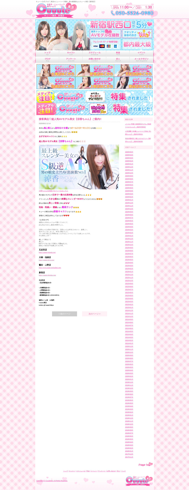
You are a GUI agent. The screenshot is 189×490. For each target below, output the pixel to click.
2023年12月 (129, 239)
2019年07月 (129, 397)
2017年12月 (129, 454)
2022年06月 (129, 292)
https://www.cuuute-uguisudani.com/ (50, 267)
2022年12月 (129, 274)
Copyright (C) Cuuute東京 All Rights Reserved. (52, 481)
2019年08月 (129, 394)
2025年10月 (129, 173)
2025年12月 (129, 167)
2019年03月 (129, 409)
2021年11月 (129, 313)
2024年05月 (129, 224)
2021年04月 (129, 334)
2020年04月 (129, 370)
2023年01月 (129, 271)
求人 (118, 471)
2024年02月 (129, 233)
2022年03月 (129, 301)
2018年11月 (129, 421)
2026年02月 (129, 161)
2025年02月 (129, 197)
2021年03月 (129, 337)
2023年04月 (129, 263)
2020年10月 (129, 352)
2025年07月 (129, 182)
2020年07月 (129, 361)
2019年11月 (129, 385)
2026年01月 (129, 164)
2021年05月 (129, 331)
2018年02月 (129, 448)
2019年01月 (129, 415)
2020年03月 (129, 373)
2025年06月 (129, 185)
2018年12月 (129, 418)
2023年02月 (129, 268)
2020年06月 (129, 364)
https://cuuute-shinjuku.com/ (47, 275)
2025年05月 (129, 188)
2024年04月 (129, 227)
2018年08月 (129, 430)
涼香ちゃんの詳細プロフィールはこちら (53, 191)
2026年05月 (129, 152)
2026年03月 (129, 158)
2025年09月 (129, 176)
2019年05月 (129, 403)
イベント (94, 471)
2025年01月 (129, 200)
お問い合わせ (111, 471)
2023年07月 (129, 254)
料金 (88, 471)
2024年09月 (129, 212)
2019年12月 (129, 382)
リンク (123, 471)
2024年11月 (129, 206)
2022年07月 (129, 289)
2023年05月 (129, 260)
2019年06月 (129, 400)
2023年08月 (129, 251)
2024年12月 (129, 203)
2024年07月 (129, 218)
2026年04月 (129, 155)
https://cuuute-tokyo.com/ (46, 260)
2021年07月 (129, 325)
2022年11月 (129, 277)
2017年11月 (129, 457)
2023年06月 (129, 257)
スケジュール (80, 471)
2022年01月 (129, 307)
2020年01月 (129, 379)
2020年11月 (129, 349)
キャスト (72, 471)
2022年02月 (129, 304)
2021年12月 (129, 310)
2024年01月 (129, 236)
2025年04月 (129, 191)
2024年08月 (129, 215)
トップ (65, 471)
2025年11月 (129, 170)
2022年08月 (129, 286)
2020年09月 (129, 355)
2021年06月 (129, 328)
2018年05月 (129, 439)
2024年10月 (129, 209)
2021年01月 (129, 343)
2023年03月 (129, 266)
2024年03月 (129, 230)
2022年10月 (129, 280)
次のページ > (94, 314)
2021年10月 (129, 316)
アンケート (101, 471)
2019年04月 (129, 406)
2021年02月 (129, 340)
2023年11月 (129, 242)
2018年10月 (129, 424)
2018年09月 (129, 427)
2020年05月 (129, 367)
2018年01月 (129, 451)
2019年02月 (129, 412)
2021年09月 (129, 319)
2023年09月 (129, 248)
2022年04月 (129, 298)
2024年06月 (129, 221)
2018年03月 (129, 445)
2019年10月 (129, 388)
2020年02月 (129, 376)
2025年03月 (129, 194)
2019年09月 (129, 391)
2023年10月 (129, 245)
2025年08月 (129, 179)
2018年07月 (129, 433)
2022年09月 (129, 283)
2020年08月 (129, 358)
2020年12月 (129, 346)
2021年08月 (129, 322)
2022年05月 (129, 295)
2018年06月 (129, 436)
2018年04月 (129, 442)
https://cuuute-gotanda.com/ (47, 252)
